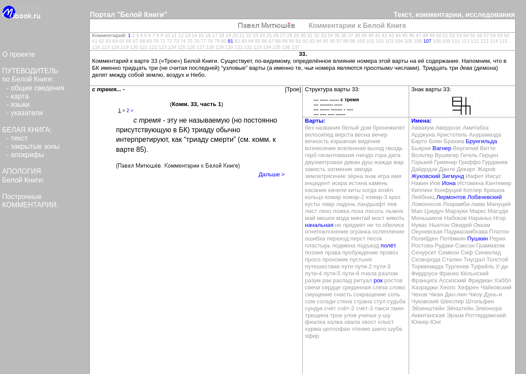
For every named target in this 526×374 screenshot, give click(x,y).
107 (427, 41)
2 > (129, 110)
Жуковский (425, 176)
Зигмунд (453, 176)
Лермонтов (451, 197)
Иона (449, 183)
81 (230, 41)
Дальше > (272, 174)
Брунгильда (481, 141)
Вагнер (442, 148)
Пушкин (477, 238)
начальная (319, 225)
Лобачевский (484, 197)
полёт (388, 245)
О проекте (18, 54)
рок (378, 280)
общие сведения (38, 88)
